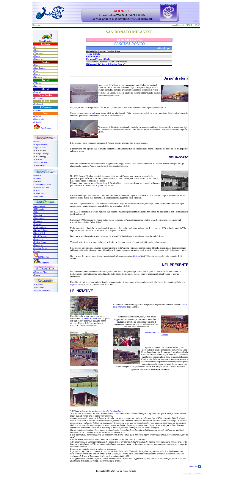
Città (36, 212)
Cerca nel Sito (40, 272)
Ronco (37, 74)
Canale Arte (39, 193)
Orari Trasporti (40, 236)
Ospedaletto (39, 68)
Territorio (38, 53)
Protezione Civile (41, 187)
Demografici (39, 119)
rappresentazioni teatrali (124, 319)
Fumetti (37, 178)
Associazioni (39, 206)
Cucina (37, 190)
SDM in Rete (44, 257)
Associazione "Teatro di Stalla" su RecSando (106, 61)
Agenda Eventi (40, 147)
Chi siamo (38, 284)
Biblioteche (39, 209)
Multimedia (39, 196)
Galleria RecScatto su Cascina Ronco (103, 51)
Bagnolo (38, 77)
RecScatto (38, 159)
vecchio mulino (141, 107)
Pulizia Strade (40, 242)
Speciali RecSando (42, 290)
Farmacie (38, 221)
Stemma (37, 110)
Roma (36, 65)
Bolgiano (38, 86)
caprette (73, 284)
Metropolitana (40, 227)
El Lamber (38, 98)
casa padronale (94, 113)
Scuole (37, 251)
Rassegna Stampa (41, 153)
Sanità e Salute (40, 248)
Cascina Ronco (93, 56)
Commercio (39, 218)
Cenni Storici (45, 41)
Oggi (36, 50)
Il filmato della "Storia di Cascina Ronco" (105, 64)
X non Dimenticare (42, 184)
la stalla (95, 115)
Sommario (44, 263)
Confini (37, 116)
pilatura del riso (160, 107)
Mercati (37, 92)
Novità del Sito (40, 162)
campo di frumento (89, 318)
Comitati (38, 215)
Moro (36, 71)
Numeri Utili (40, 233)
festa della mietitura (88, 325)
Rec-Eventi (39, 287)
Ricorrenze (39, 59)
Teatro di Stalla (93, 54)
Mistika (37, 181)
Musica (37, 175)
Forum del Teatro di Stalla (98, 59)
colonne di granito (96, 185)
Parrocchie (39, 239)
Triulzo (37, 83)
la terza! (137, 256)
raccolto (73, 323)
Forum (37, 141)
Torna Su (193, 466)
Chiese (37, 56)
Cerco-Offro (39, 165)
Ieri (35, 47)
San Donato (46, 128)
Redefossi (38, 104)
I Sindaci (38, 122)
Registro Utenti (40, 144)
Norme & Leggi (41, 230)
